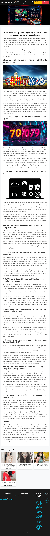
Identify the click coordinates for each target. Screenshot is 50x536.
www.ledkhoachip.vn (8, 2)
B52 (47, 502)
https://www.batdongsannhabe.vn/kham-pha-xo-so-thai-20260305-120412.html (39, 509)
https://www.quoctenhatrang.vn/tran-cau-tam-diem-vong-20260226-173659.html (39, 501)
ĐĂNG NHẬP (36, 2)
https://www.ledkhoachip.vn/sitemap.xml (24, 495)
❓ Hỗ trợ (24, 2)
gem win (47, 500)
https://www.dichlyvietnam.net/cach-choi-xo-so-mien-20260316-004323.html (39, 526)
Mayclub (47, 498)
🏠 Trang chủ (17, 2)
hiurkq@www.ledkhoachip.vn (6, 499)
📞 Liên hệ (31, 2)
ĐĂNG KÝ (45, 2)
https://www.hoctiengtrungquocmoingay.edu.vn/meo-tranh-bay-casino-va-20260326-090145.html (39, 518)
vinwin (46, 497)
